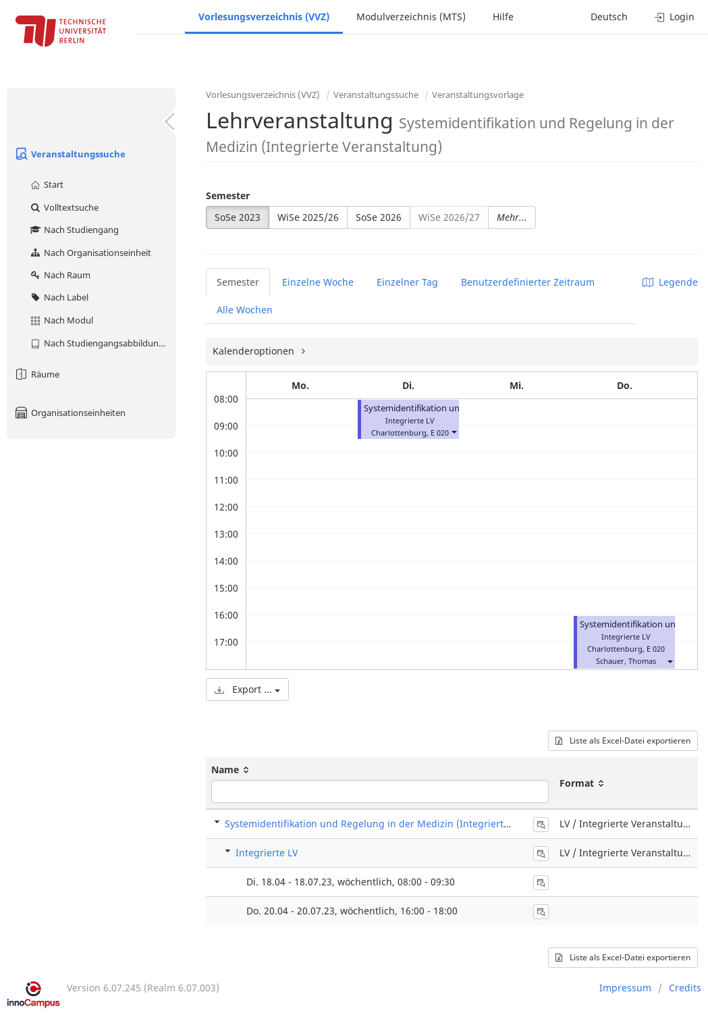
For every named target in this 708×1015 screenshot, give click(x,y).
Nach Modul (61, 320)
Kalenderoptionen (255, 350)
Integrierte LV (267, 852)
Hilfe (503, 16)
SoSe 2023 (238, 217)
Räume (36, 374)
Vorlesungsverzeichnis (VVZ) (263, 16)
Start (46, 184)
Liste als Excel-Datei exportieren (622, 740)
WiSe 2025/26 (308, 217)
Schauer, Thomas (626, 661)
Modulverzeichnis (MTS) (411, 16)
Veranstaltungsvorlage (478, 94)
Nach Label (58, 297)
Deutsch (609, 16)
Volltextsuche (64, 207)
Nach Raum (59, 275)
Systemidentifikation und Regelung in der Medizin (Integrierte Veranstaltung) (402, 823)
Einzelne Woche (318, 282)
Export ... (247, 689)
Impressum (625, 987)
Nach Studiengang (74, 230)
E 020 (440, 432)
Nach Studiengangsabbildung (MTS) (102, 343)
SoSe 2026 (379, 217)
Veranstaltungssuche (69, 154)
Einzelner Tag (407, 282)
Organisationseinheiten (69, 413)
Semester (228, 195)
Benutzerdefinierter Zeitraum (528, 282)
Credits (685, 987)
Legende (670, 282)
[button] (453, 431)
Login (675, 16)
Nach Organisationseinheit (90, 252)
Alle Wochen (245, 309)
